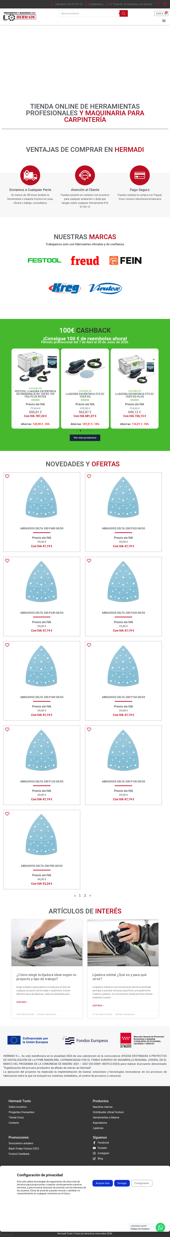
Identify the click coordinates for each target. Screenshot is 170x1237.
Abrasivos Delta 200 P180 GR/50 (41, 697)
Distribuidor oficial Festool (108, 1112)
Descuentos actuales (21, 1143)
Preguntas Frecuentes (21, 1112)
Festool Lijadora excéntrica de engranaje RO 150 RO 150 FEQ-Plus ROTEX (85, 394)
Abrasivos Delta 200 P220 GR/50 (123, 612)
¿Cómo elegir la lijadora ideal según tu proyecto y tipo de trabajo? (46, 977)
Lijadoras (98, 1128)
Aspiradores (100, 1122)
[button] (164, 20)
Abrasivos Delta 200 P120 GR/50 (41, 781)
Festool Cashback (19, 1153)
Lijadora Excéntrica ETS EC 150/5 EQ (134, 395)
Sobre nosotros (18, 1106)
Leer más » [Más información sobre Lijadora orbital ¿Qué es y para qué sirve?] (98, 1005)
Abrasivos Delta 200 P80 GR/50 (41, 865)
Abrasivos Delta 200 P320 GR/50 (123, 528)
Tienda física (16, 1117)
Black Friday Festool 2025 (24, 1148)
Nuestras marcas (103, 1106)
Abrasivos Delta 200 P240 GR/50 (41, 612)
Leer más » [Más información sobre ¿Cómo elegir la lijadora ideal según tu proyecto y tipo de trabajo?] (22, 1002)
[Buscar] (124, 13)
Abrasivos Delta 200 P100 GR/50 (123, 781)
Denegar (122, 1183)
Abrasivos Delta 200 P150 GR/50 (123, 697)
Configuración (141, 1183)
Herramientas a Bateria (106, 1117)
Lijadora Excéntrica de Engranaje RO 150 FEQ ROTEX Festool (35, 394)
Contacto (14, 1122)
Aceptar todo (103, 1183)
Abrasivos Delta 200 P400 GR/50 (41, 528)
